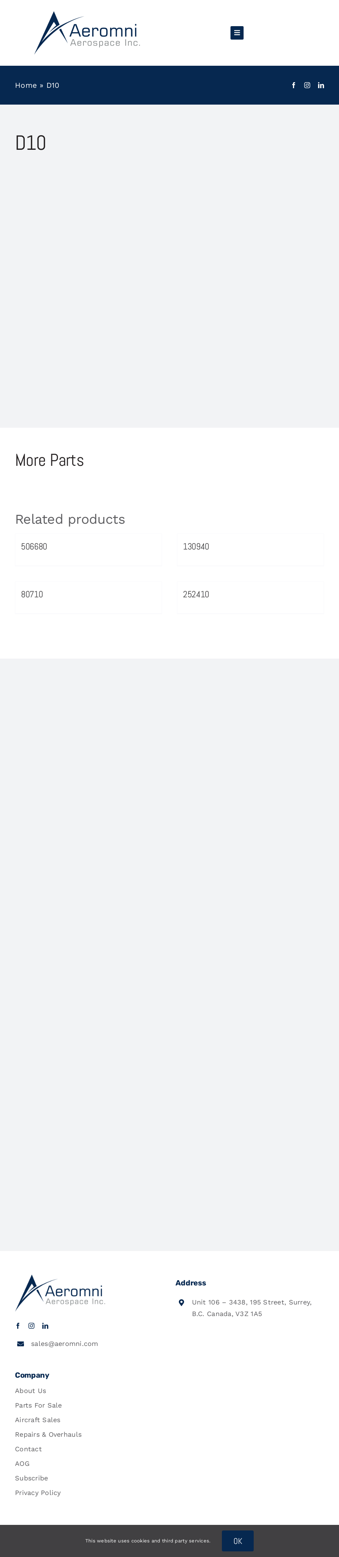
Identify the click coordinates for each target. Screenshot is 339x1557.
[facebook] (294, 85)
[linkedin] (321, 85)
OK (237, 1541)
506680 (34, 546)
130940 (196, 546)
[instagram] (307, 85)
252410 (196, 594)
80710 (32, 594)
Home (26, 85)
